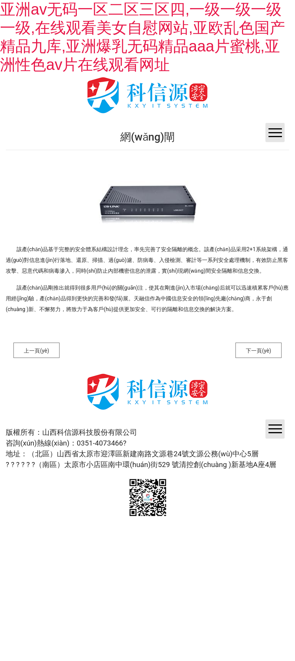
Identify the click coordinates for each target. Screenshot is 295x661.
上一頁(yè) (36, 351)
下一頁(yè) (258, 351)
